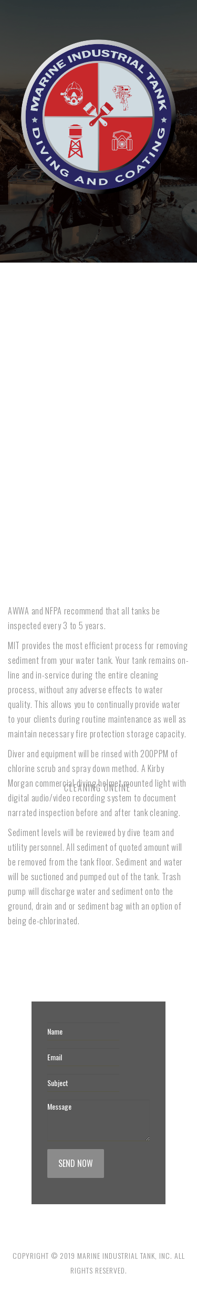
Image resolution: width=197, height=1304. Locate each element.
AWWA (158, 455)
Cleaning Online (67, 324)
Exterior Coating (110, 455)
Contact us (57, 585)
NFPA (21, 585)
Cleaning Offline (131, 324)
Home (22, 324)
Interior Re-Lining (42, 455)
